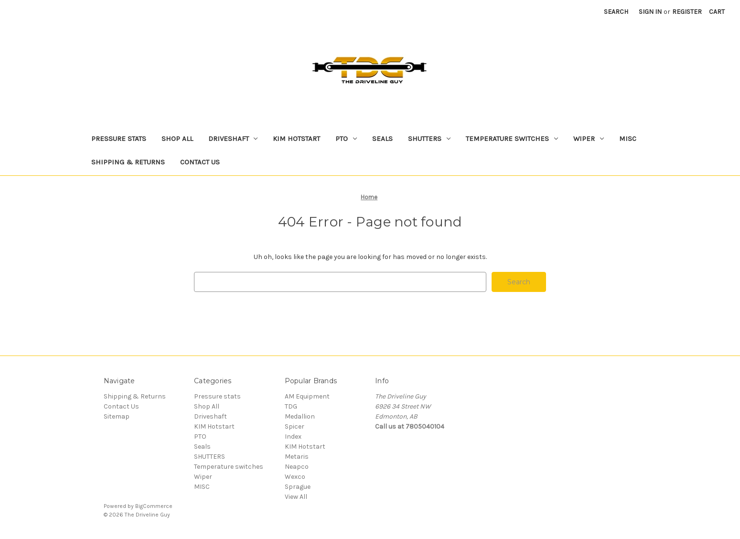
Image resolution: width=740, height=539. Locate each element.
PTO (346, 138)
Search (616, 12)
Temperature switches (512, 138)
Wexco (295, 477)
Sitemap (116, 416)
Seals (382, 138)
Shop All (177, 138)
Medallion (300, 416)
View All (296, 497)
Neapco (297, 467)
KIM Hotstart (296, 138)
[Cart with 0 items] (717, 11)
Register (687, 12)
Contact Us (200, 162)
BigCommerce (153, 506)
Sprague (298, 487)
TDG (291, 406)
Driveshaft (233, 138)
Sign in (650, 12)
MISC (627, 138)
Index (293, 436)
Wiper (588, 138)
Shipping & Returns (128, 162)
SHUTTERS (429, 138)
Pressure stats (118, 138)
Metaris (297, 457)
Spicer (294, 426)
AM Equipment (307, 396)
